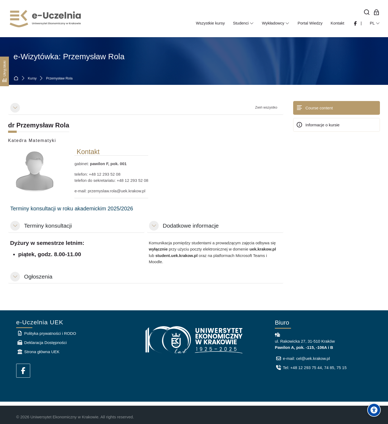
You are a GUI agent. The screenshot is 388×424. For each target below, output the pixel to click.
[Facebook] (23, 371)
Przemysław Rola (59, 78)
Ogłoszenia (38, 276)
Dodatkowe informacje (191, 226)
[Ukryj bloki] (4, 71)
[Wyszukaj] (366, 12)
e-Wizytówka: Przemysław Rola (68, 56)
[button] (15, 108)
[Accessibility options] (374, 410)
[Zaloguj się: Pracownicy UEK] (376, 12)
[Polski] (375, 23)
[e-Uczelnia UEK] (46, 18)
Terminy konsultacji (48, 226)
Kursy (32, 78)
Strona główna (17, 78)
